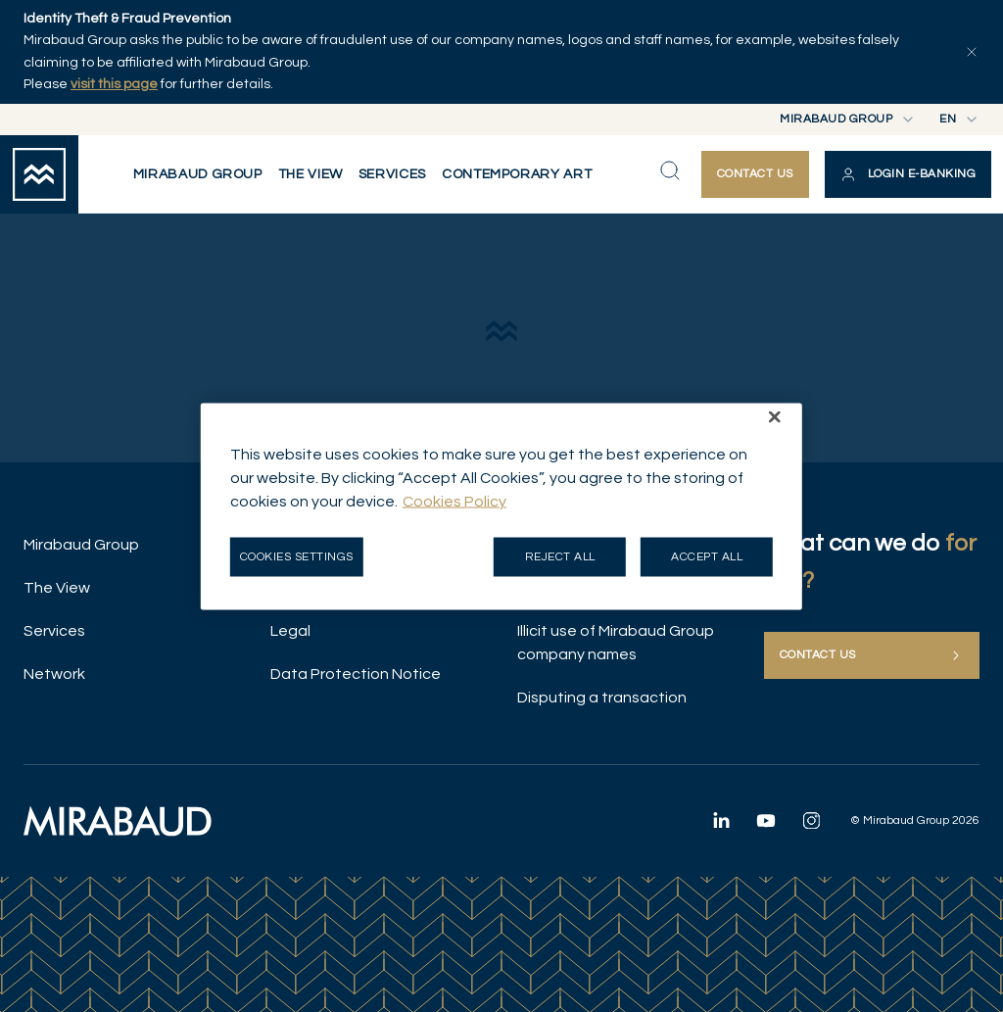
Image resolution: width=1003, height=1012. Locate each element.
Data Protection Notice (355, 674)
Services (54, 631)
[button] (908, 174)
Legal (290, 631)
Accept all (706, 556)
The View (57, 588)
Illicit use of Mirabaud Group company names (615, 642)
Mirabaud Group (81, 545)
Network (54, 674)
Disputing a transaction (602, 697)
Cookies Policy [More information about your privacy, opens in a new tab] (454, 500)
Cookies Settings (297, 556)
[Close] (774, 416)
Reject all (560, 556)
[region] (501, 506)
